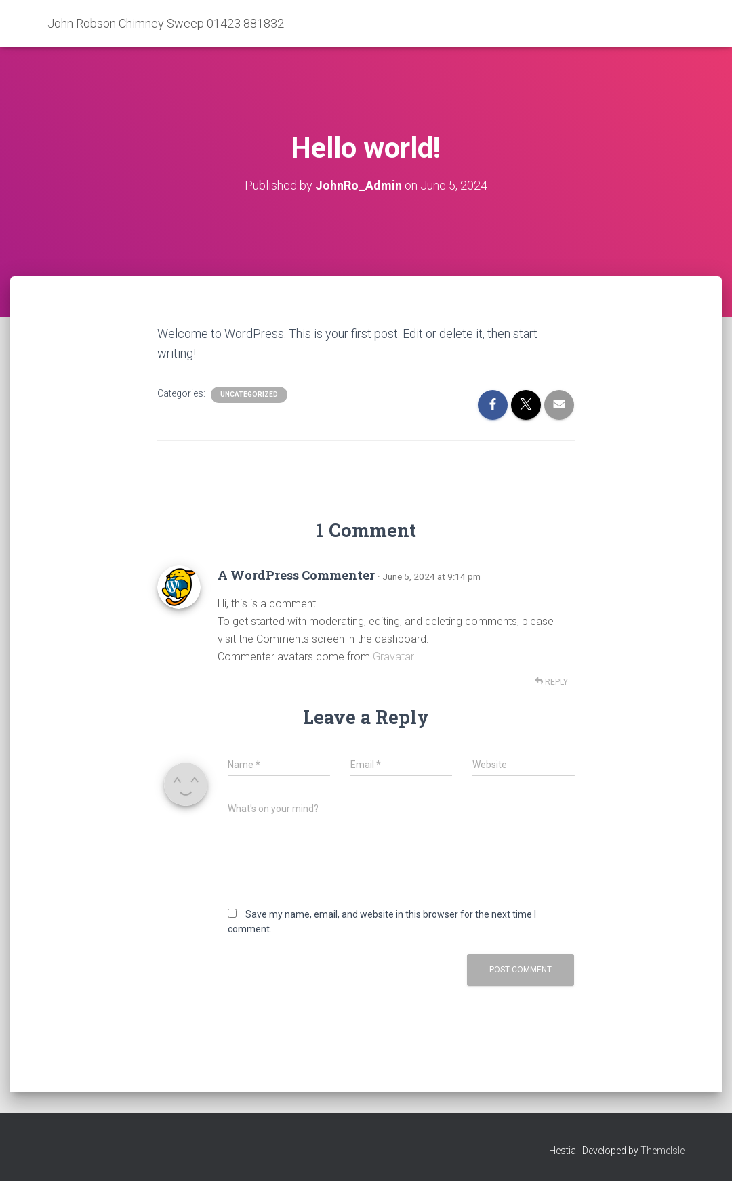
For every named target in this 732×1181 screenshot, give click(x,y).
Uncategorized (249, 394)
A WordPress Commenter (296, 575)
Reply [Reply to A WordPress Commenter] (551, 682)
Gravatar (393, 656)
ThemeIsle (662, 1150)
